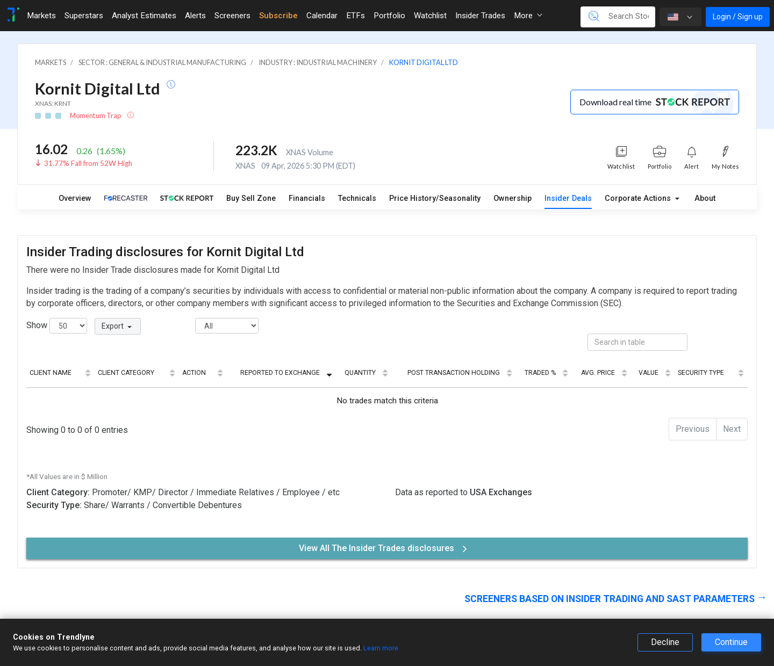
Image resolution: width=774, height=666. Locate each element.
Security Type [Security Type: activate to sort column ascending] (701, 373)
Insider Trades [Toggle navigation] (480, 15)
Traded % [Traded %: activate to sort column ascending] (540, 373)
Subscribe (278, 15)
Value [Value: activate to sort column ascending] (648, 373)
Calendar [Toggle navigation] (322, 15)
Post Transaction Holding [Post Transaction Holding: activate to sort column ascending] (453, 373)
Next (732, 429)
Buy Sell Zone (251, 198)
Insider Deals (568, 198)
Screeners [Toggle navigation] (232, 15)
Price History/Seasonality (435, 198)
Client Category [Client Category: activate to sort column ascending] (126, 373)
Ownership (512, 198)
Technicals (357, 198)
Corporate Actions (639, 198)
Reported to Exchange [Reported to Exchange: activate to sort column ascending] (280, 373)
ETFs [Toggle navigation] (355, 15)
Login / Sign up (738, 16)
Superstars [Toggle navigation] (83, 15)
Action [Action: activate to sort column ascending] (194, 373)
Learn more (380, 648)
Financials (307, 198)
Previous (693, 429)
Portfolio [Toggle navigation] (389, 15)
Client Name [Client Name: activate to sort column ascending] (50, 373)
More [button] (528, 15)
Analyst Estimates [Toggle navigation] (144, 15)
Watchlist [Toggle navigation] (430, 15)
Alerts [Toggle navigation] (195, 15)
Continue (731, 642)
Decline (665, 642)
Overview (75, 198)
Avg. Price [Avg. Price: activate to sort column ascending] (598, 373)
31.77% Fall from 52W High (88, 163)
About (704, 198)
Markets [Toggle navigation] (41, 15)
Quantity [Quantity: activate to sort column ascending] (360, 373)
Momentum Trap (96, 115)
